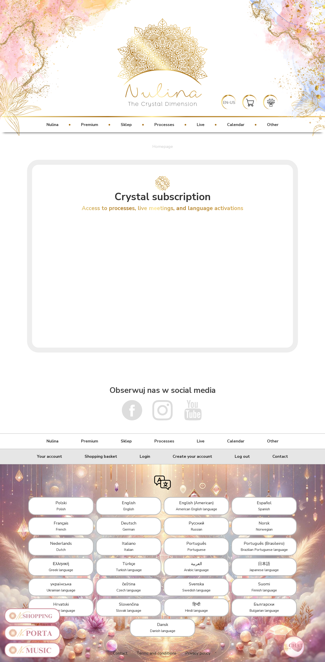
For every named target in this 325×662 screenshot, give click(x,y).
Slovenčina (128, 607)
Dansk (162, 627)
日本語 (264, 566)
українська (61, 587)
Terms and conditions (156, 653)
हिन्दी (196, 607)
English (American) (196, 505)
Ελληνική (61, 566)
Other (273, 124)
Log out (242, 456)
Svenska (196, 587)
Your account (49, 456)
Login (145, 456)
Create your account (192, 456)
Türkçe (129, 566)
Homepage (162, 146)
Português (196, 546)
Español (264, 505)
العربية (196, 566)
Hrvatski (61, 607)
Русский (196, 526)
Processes (164, 124)
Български (264, 607)
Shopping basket (101, 456)
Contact (280, 456)
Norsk (264, 526)
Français (61, 526)
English (128, 505)
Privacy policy (197, 653)
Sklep (126, 124)
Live (200, 124)
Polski (61, 505)
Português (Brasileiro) (264, 546)
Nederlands (61, 546)
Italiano (129, 546)
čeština (128, 587)
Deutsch (128, 526)
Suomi (264, 587)
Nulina (52, 124)
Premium (89, 124)
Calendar (235, 124)
